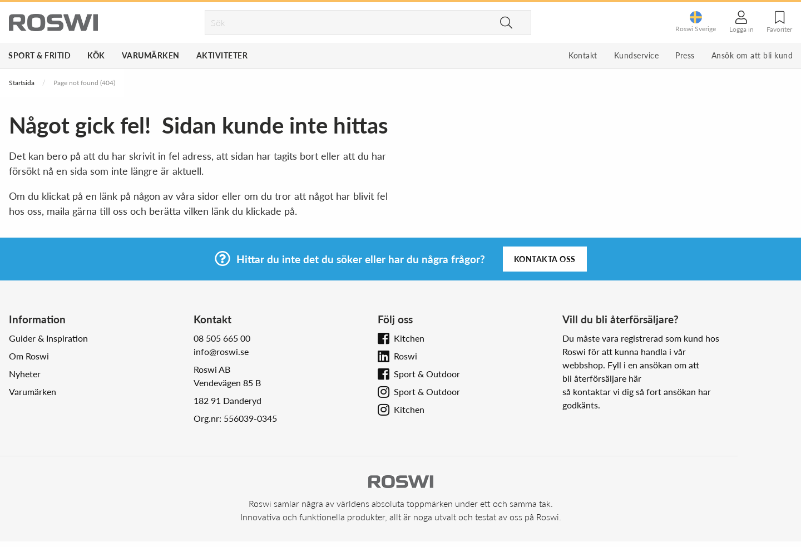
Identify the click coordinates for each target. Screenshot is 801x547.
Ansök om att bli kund (752, 55)
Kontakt (582, 55)
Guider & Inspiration (48, 338)
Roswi (405, 356)
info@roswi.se (221, 351)
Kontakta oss (545, 259)
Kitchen (409, 338)
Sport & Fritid (39, 55)
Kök (96, 55)
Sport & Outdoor (427, 373)
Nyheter (25, 373)
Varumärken (151, 55)
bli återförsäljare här (601, 378)
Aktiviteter (222, 55)
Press (685, 55)
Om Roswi (29, 356)
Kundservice (636, 55)
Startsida (21, 82)
